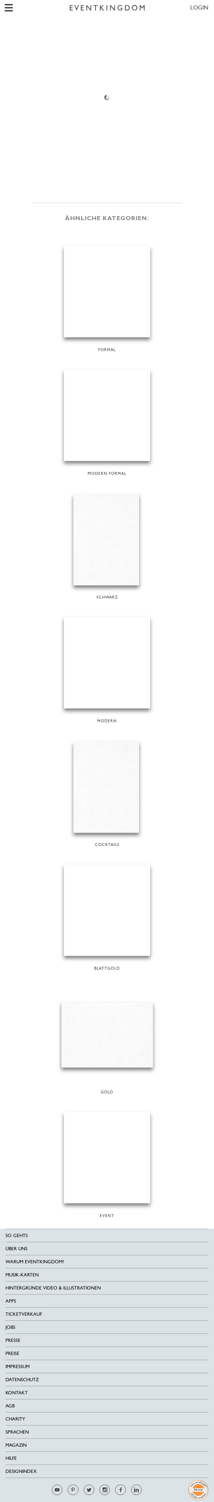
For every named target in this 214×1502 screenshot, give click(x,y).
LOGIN (199, 7)
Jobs (10, 1327)
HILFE (11, 1458)
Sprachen (17, 1432)
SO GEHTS (16, 1235)
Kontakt (16, 1392)
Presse (12, 1340)
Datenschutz (22, 1379)
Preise (12, 1353)
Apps (10, 1301)
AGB (10, 1405)
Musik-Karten (22, 1275)
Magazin (16, 1445)
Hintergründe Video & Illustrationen (53, 1288)
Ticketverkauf (23, 1314)
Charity (15, 1419)
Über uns (16, 1248)
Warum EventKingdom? (34, 1261)
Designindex (21, 1471)
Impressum (17, 1366)
